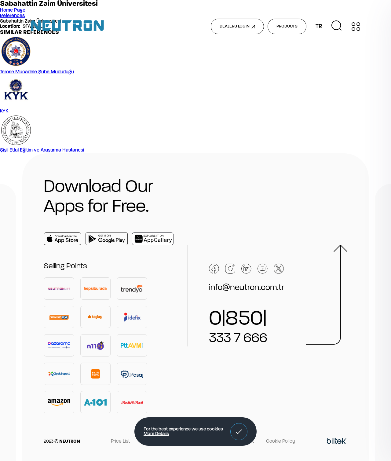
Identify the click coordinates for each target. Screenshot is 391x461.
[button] (238, 431)
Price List (120, 441)
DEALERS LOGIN (237, 26)
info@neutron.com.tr (246, 288)
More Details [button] (156, 434)
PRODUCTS (287, 26)
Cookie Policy (280, 441)
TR (319, 27)
